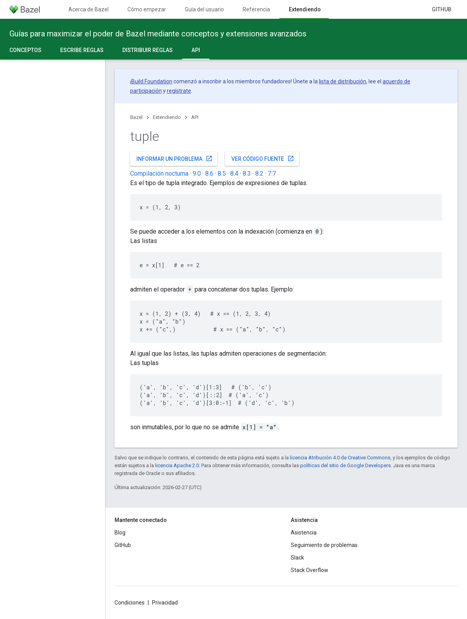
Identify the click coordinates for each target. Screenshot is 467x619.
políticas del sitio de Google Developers (345, 465)
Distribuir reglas (147, 50)
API (195, 117)
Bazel (136, 117)
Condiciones (130, 602)
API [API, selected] (195, 50)
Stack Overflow (309, 570)
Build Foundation (151, 81)
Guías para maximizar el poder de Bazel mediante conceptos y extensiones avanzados (157, 33)
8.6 (209, 173)
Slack (297, 557)
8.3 (247, 173)
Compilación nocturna (159, 173)
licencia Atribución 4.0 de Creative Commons (340, 458)
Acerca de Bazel (88, 9)
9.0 (197, 173)
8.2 (259, 173)
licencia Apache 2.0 (177, 465)
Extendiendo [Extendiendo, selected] (305, 9)
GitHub (441, 9)
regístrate (179, 91)
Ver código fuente (262, 158)
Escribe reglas (82, 50)
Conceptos (25, 50)
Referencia (256, 9)
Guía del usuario (204, 9)
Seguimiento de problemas (324, 545)
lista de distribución (342, 81)
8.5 (222, 173)
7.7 (272, 173)
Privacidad (165, 602)
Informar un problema (174, 158)
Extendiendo (167, 117)
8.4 (234, 173)
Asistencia (304, 532)
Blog (120, 532)
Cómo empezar (146, 9)
